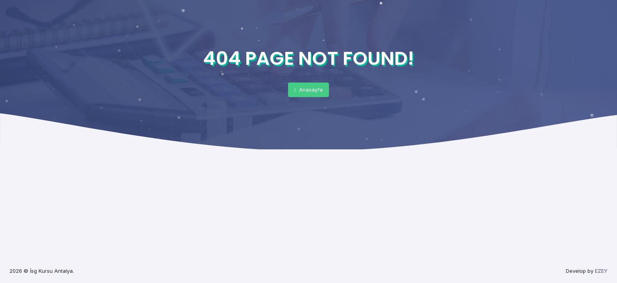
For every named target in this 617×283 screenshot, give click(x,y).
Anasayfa (308, 89)
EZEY (601, 271)
